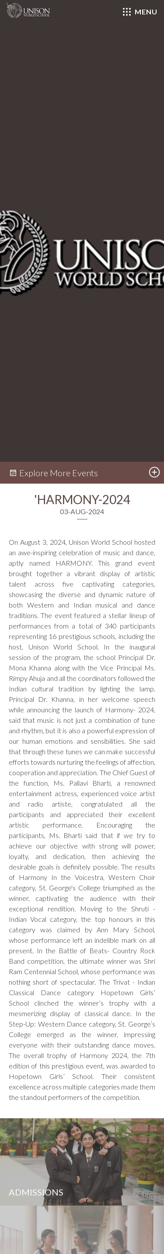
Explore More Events (53, 472)
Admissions (36, 1192)
